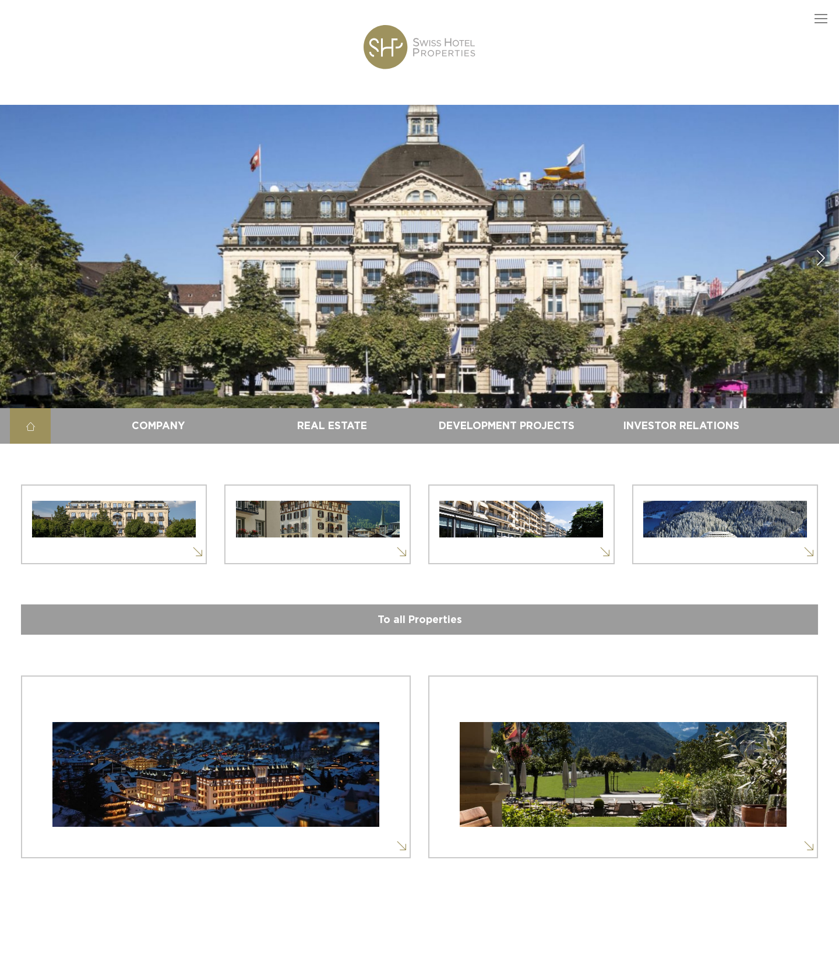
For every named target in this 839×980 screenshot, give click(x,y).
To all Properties (420, 620)
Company (158, 426)
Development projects (506, 426)
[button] (821, 18)
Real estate (332, 426)
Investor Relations (681, 426)
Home (30, 426)
